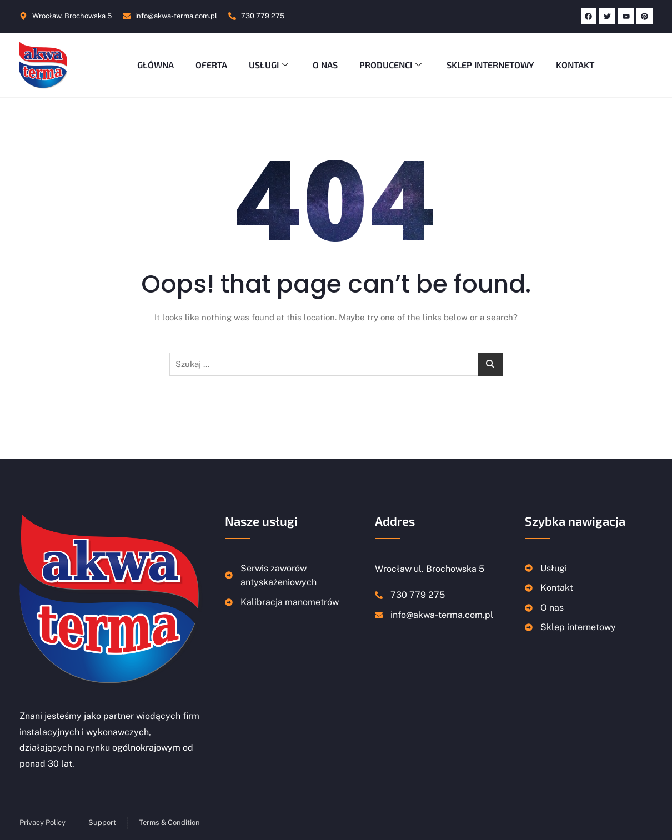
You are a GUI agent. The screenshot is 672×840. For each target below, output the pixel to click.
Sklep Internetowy (491, 64)
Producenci (392, 64)
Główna (154, 64)
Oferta (210, 64)
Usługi (269, 64)
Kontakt (576, 64)
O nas (325, 64)
